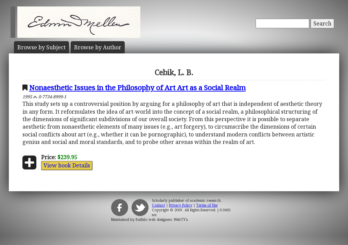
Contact (158, 205)
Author (97, 47)
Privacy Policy (180, 205)
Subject (41, 47)
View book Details (67, 165)
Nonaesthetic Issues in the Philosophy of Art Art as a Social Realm (137, 87)
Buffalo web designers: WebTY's (162, 219)
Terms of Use (207, 205)
